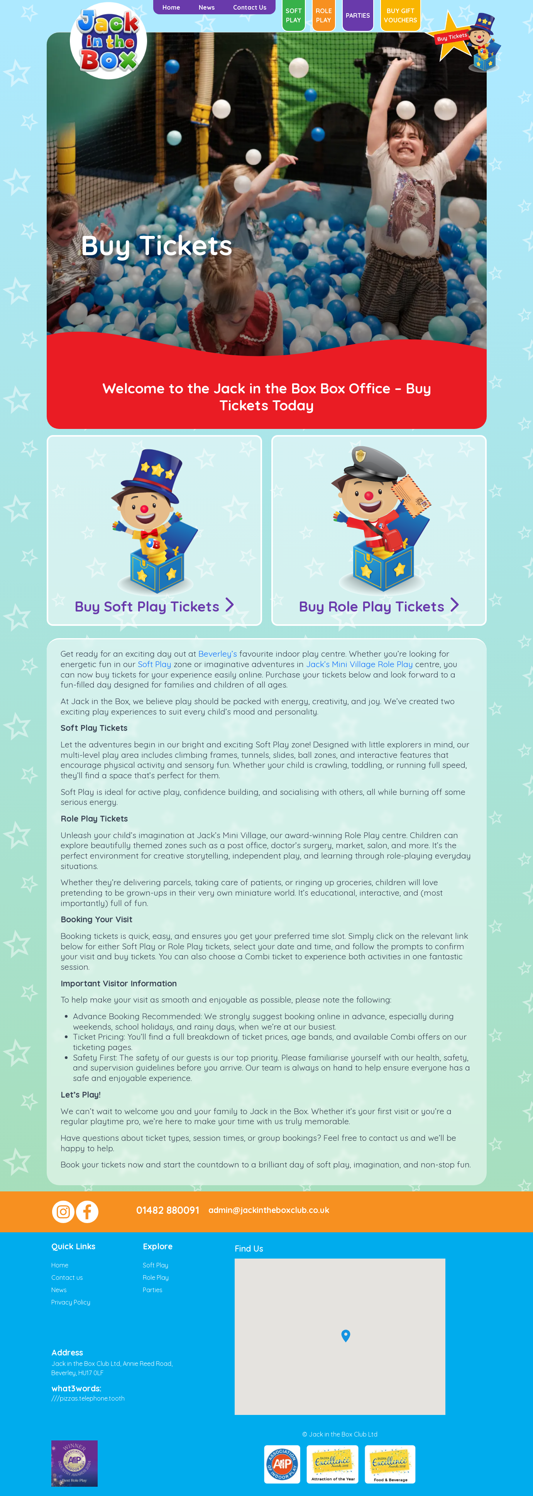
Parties (358, 15)
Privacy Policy (70, 1302)
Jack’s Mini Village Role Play (359, 664)
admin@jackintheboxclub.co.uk (268, 1210)
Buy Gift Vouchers (400, 15)
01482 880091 (167, 1210)
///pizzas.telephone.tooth (88, 1398)
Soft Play (294, 15)
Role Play (324, 15)
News (59, 1290)
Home (59, 1265)
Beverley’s (217, 654)
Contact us (67, 1277)
